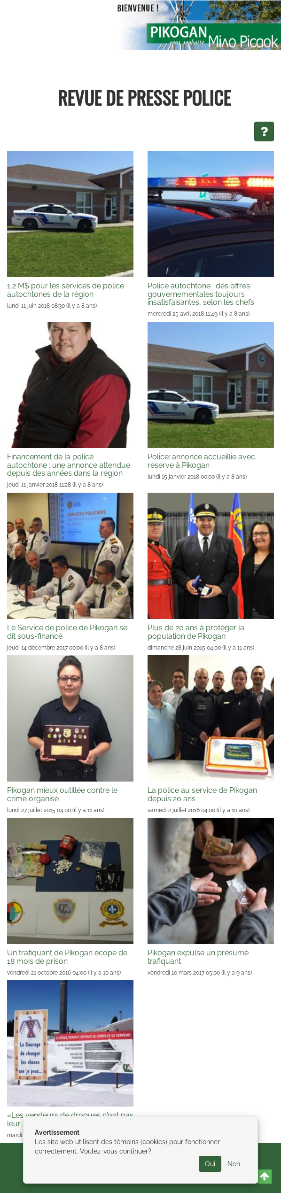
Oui (210, 1164)
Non (233, 1164)
